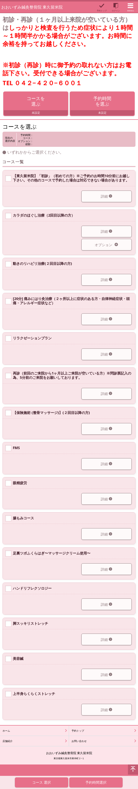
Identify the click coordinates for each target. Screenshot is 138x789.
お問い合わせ (79, 741)
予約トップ (78, 731)
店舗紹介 (8, 741)
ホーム (6, 731)
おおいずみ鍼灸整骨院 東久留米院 (32, 7)
